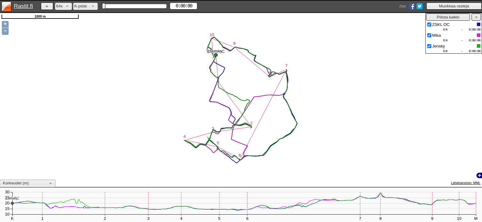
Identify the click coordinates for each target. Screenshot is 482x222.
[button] (454, 6)
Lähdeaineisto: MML (465, 183)
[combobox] (63, 6)
